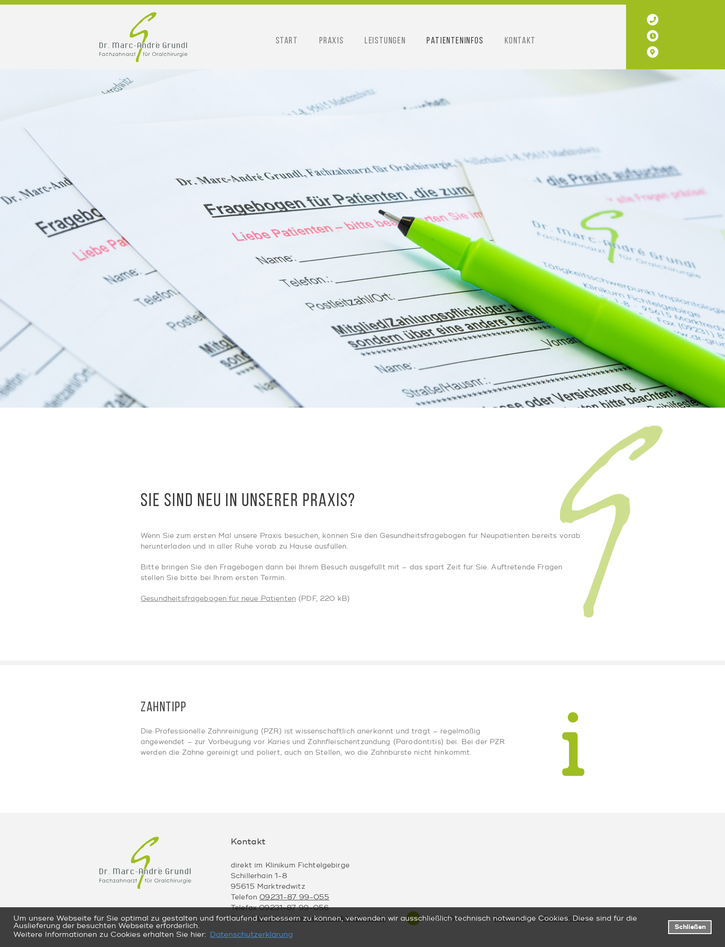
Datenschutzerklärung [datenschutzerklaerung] (251, 934)
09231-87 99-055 (294, 897)
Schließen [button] (690, 927)
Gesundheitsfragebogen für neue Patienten (218, 598)
